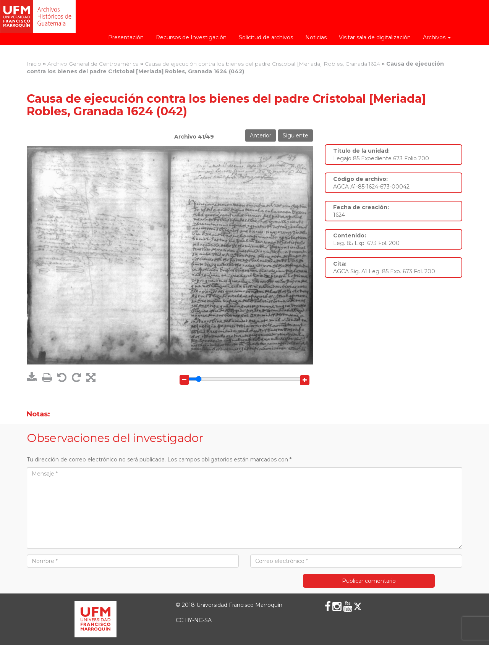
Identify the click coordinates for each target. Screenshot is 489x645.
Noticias (316, 37)
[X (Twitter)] (357, 606)
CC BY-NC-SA (194, 620)
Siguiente (295, 135)
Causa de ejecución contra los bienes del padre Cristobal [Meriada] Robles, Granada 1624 (262, 63)
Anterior (260, 135)
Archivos (437, 37)
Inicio (34, 63)
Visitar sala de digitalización (375, 37)
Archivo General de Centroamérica (93, 63)
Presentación (126, 37)
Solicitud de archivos (266, 37)
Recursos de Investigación (191, 37)
